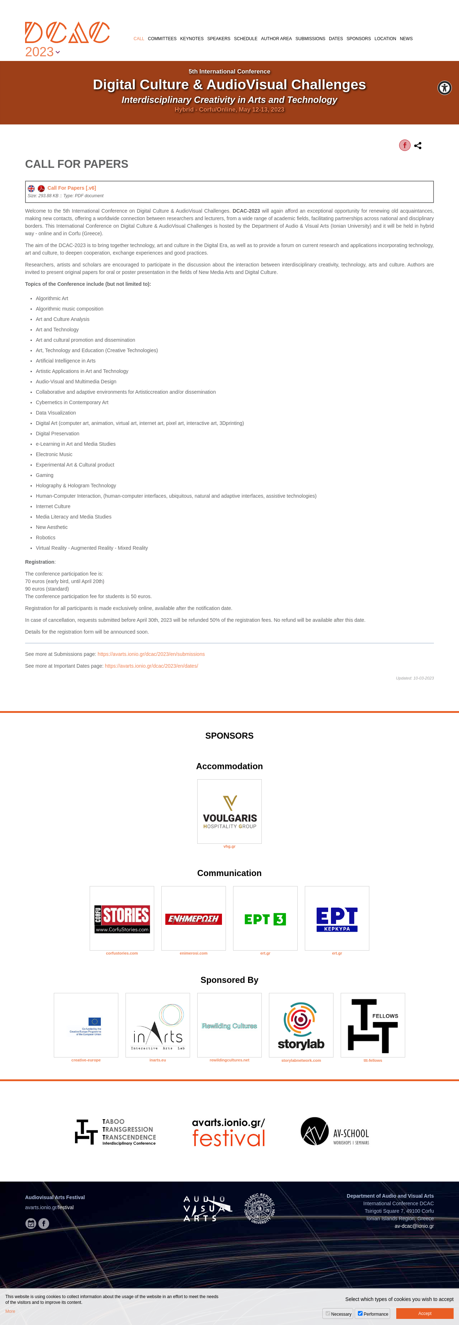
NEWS (406, 38)
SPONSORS (358, 38)
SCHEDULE (245, 38)
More (10, 1311)
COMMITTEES (162, 38)
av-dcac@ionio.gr (414, 1226)
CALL (139, 38)
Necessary (341, 1314)
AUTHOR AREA (276, 38)
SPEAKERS (219, 38)
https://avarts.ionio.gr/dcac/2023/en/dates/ (151, 666)
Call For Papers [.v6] (62, 188)
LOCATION (385, 38)
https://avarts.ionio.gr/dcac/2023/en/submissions (151, 654)
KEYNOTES (192, 38)
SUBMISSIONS (310, 38)
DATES (336, 38)
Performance (376, 1314)
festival (66, 1207)
